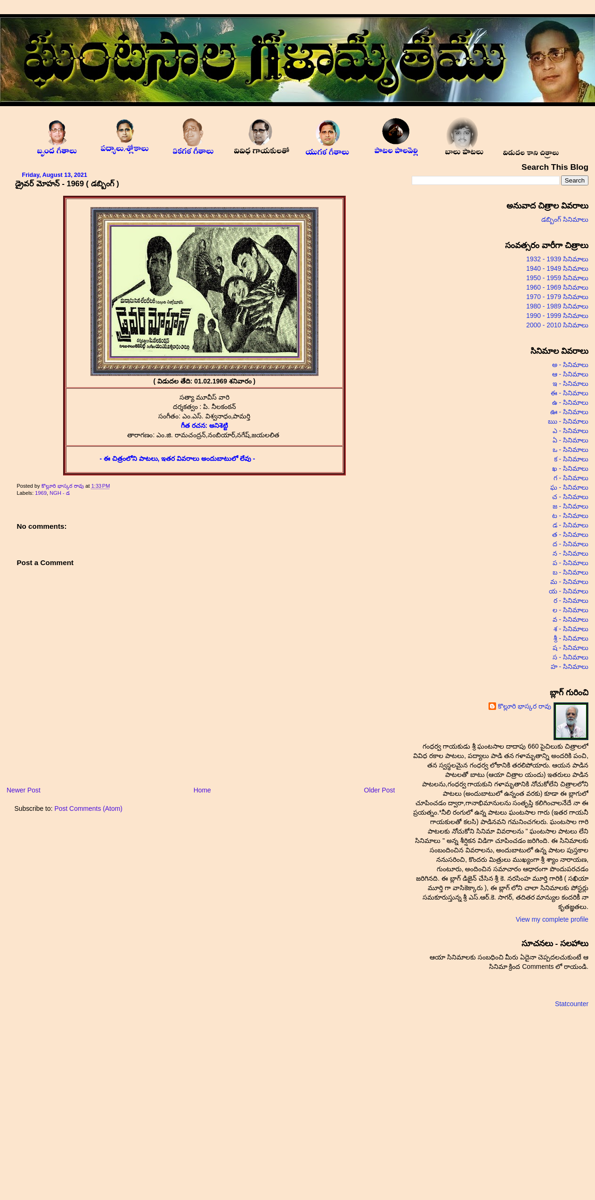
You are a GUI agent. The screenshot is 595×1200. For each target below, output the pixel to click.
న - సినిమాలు (570, 553)
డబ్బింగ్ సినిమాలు (564, 219)
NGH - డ (59, 493)
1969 (41, 493)
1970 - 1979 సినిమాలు (557, 296)
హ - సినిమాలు (569, 666)
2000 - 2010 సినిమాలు (557, 325)
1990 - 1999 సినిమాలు (557, 315)
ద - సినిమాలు (570, 544)
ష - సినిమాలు (570, 647)
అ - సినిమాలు (570, 364)
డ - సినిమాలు (570, 525)
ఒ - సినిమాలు (570, 449)
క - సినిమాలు (571, 459)
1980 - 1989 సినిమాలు (557, 306)
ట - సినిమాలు (570, 515)
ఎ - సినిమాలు (570, 430)
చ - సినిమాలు (570, 496)
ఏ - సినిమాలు (570, 440)
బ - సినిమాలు (570, 572)
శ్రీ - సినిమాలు (571, 638)
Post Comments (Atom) (88, 808)
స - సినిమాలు (570, 657)
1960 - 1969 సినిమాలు (557, 287)
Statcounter (571, 1004)
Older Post (379, 790)
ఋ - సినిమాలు (568, 421)
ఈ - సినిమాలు (569, 393)
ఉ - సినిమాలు (570, 402)
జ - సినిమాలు (570, 506)
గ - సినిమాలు (571, 478)
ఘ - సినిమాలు (569, 487)
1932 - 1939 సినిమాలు (557, 259)
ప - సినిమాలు (570, 563)
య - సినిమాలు (568, 591)
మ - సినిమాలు (569, 581)
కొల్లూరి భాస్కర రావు (63, 486)
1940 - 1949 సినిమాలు (557, 268)
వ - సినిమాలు (570, 619)
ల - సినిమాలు (570, 610)
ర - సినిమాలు (571, 600)
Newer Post (24, 790)
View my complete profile (552, 919)
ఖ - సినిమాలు (570, 468)
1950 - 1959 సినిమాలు (557, 278)
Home (202, 790)
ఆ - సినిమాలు (570, 374)
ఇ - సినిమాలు (570, 383)
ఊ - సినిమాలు (569, 412)
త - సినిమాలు (570, 534)
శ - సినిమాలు (571, 629)
